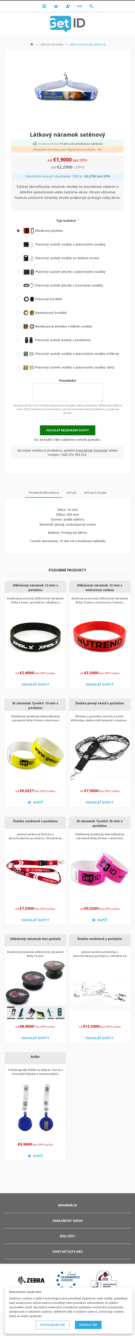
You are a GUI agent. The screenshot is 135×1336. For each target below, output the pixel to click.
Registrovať (67, 6)
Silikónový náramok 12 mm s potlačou (35, 585)
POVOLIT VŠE (88, 1325)
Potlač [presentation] (71, 491)
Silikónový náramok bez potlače (35, 937)
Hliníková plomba (39, 231)
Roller (35, 1055)
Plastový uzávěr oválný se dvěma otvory (57, 258)
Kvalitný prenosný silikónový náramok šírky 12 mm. (35, 952)
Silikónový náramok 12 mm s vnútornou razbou (99, 585)
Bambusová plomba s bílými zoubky (54, 326)
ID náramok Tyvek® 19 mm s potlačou (35, 703)
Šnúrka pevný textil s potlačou (99, 701)
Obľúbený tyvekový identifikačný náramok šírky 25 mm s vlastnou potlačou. (99, 836)
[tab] (43, 491)
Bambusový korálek (41, 313)
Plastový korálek (39, 299)
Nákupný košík (56, 6)
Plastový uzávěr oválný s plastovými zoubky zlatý (65, 367)
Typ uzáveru (66, 220)
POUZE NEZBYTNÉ (52, 1325)
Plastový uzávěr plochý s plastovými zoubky (61, 272)
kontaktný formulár (92, 449)
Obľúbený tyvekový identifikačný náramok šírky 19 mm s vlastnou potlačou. (35, 718)
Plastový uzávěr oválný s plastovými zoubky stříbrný (67, 354)
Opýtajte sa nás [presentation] (95, 491)
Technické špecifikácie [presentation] (43, 491)
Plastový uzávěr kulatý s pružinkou (53, 340)
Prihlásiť (79, 6)
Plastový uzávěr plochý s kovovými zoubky (59, 285)
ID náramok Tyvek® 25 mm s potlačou (100, 821)
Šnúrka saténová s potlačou (35, 819)
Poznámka (67, 380)
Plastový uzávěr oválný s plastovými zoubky (61, 244)
